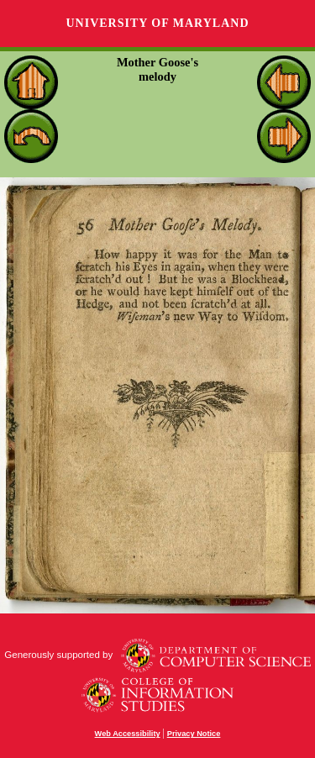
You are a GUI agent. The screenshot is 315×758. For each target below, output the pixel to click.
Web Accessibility (127, 733)
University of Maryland (157, 23)
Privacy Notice (194, 733)
